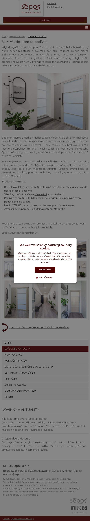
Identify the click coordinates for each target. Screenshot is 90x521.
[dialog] (44, 260)
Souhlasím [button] (45, 269)
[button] (45, 277)
